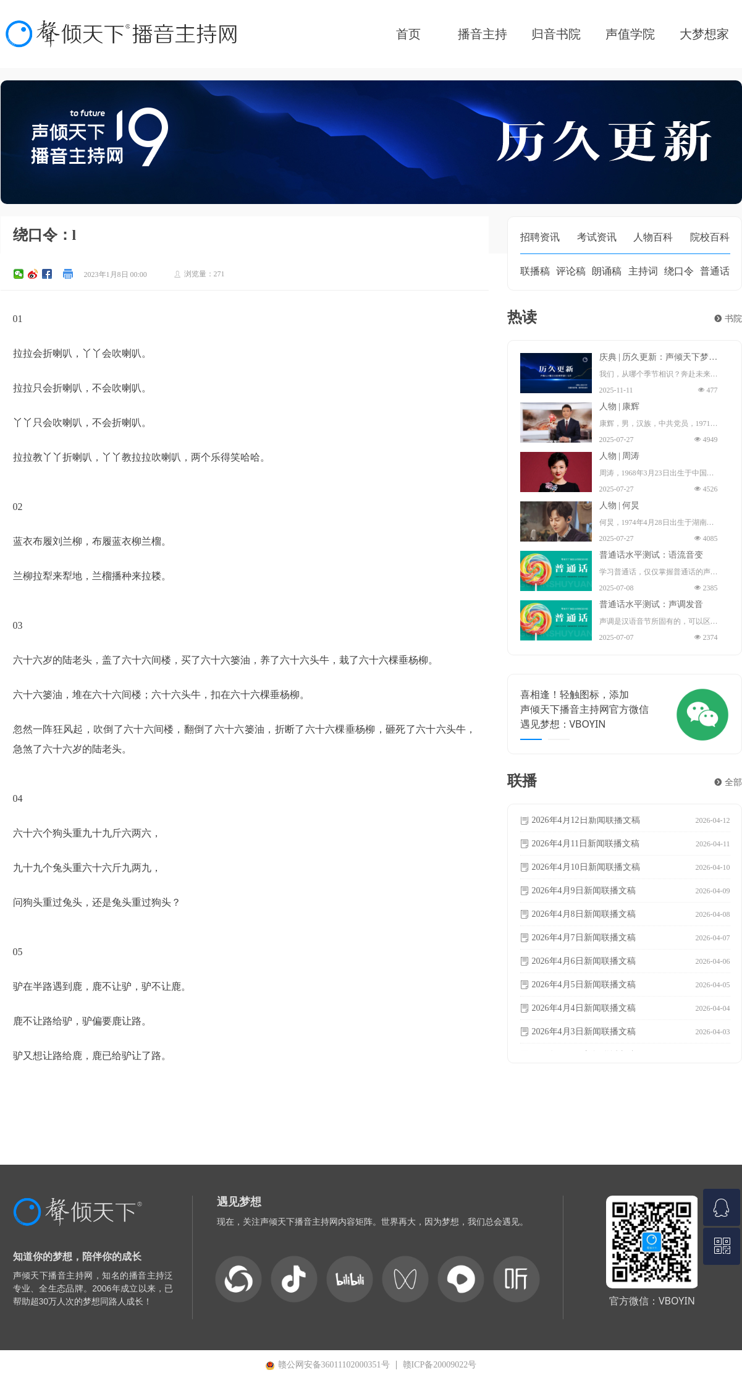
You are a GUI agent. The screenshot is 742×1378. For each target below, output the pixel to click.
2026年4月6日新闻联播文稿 (584, 962)
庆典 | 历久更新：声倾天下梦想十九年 (658, 357)
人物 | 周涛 (619, 456)
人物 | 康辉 (619, 406)
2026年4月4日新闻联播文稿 (584, 1009)
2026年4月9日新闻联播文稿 (584, 891)
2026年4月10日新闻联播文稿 (586, 868)
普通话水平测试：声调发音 (651, 604)
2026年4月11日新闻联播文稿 (585, 844)
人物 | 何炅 (619, 505)
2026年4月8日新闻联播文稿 (584, 915)
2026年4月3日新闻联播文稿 (584, 1032)
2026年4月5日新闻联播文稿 (584, 985)
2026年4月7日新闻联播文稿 (584, 938)
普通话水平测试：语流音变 (651, 555)
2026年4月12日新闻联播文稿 (586, 821)
